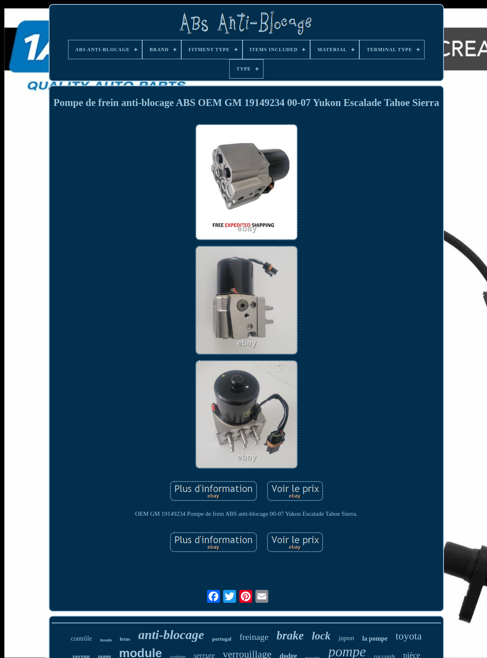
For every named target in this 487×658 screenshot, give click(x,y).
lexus (125, 639)
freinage (253, 637)
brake (290, 635)
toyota (409, 636)
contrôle (81, 638)
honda (106, 639)
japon (346, 638)
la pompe (375, 638)
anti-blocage (171, 634)
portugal (222, 639)
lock (321, 636)
